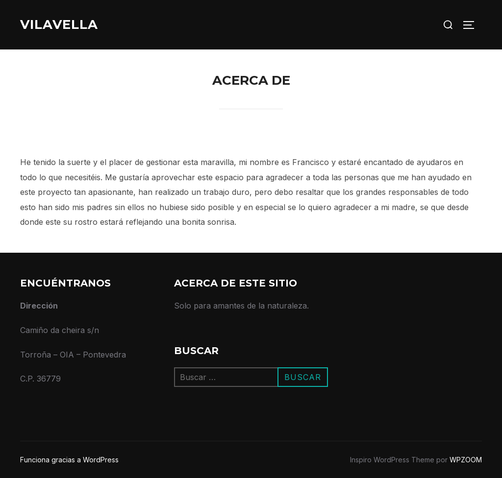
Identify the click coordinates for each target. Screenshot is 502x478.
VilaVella (59, 24)
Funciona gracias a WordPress (69, 459)
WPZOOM (466, 459)
